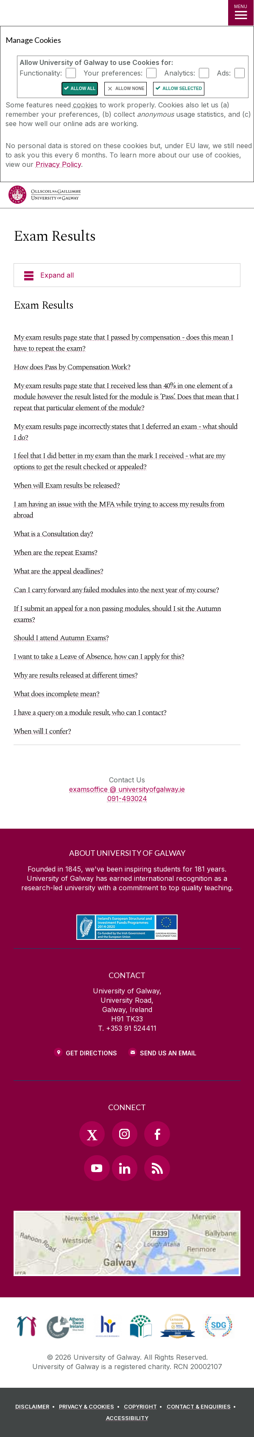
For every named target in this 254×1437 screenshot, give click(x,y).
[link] (26, 1326)
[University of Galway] (44, 197)
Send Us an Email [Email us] (168, 1053)
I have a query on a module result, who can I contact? (90, 712)
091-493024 (127, 798)
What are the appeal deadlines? (58, 571)
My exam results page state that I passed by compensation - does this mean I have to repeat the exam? (123, 343)
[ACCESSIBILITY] (127, 1418)
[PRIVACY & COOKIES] (90, 1406)
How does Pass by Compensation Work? (72, 367)
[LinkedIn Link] (124, 1168)
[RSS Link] (157, 1168)
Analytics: (179, 73)
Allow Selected (182, 88)
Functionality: (41, 73)
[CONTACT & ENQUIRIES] (203, 1406)
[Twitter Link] (92, 1134)
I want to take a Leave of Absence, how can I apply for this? (99, 656)
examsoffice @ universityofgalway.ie (127, 789)
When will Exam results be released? (67, 485)
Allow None (129, 88)
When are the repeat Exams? (55, 552)
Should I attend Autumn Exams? (61, 638)
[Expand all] (127, 275)
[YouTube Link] (96, 1168)
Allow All (83, 88)
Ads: (224, 73)
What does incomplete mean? (56, 694)
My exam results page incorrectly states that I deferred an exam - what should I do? (125, 432)
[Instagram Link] (124, 1134)
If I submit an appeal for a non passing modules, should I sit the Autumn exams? (117, 614)
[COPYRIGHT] (144, 1406)
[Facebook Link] (157, 1134)
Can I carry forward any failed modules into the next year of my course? (116, 590)
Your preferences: (113, 73)
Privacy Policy (58, 164)
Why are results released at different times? (75, 675)
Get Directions (91, 1053)
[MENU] (241, 12)
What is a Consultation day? (53, 534)
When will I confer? (42, 731)
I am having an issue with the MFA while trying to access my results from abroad (119, 509)
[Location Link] (127, 1269)
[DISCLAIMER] (36, 1406)
